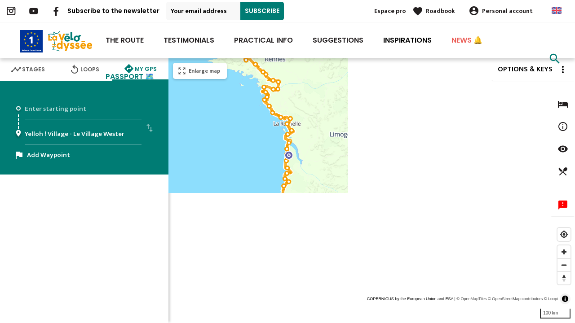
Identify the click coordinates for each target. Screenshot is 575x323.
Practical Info (263, 40)
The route (125, 40)
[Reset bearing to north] (564, 277)
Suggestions (338, 40)
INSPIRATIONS (407, 40)
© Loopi (551, 299)
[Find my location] (564, 234)
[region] (371, 190)
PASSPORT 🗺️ (130, 76)
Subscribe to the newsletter (113, 10)
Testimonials (189, 40)
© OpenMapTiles (471, 299)
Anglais (557, 10)
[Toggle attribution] (565, 298)
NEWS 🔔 (466, 40)
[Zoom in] (564, 251)
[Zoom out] (564, 264)
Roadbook (440, 11)
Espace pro (390, 11)
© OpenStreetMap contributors (515, 299)
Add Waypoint (48, 155)
